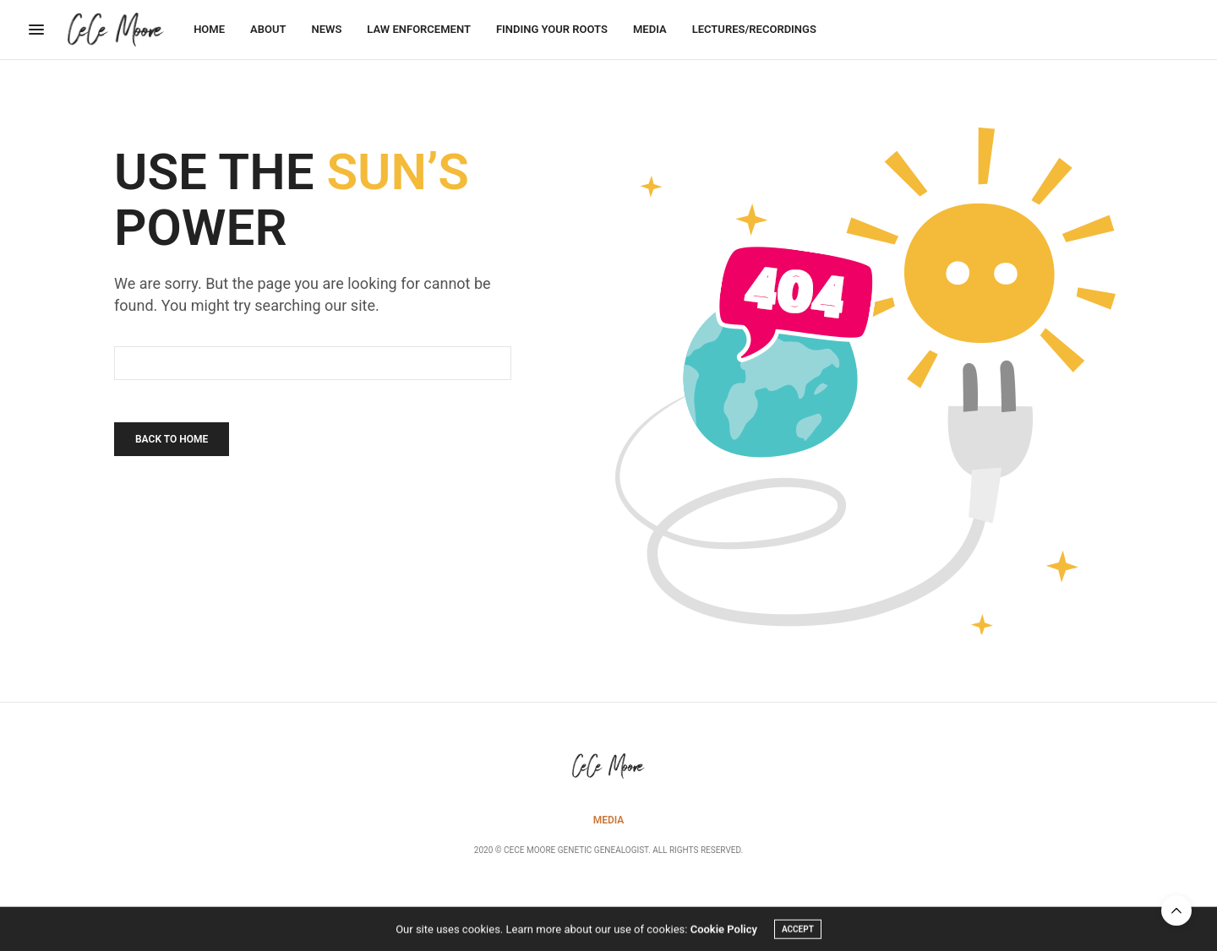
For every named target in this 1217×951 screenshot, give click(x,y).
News (326, 29)
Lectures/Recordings (754, 29)
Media (650, 29)
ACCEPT (798, 931)
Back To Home (171, 439)
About (268, 29)
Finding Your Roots (552, 29)
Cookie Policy (723, 931)
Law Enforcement (419, 29)
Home (209, 29)
